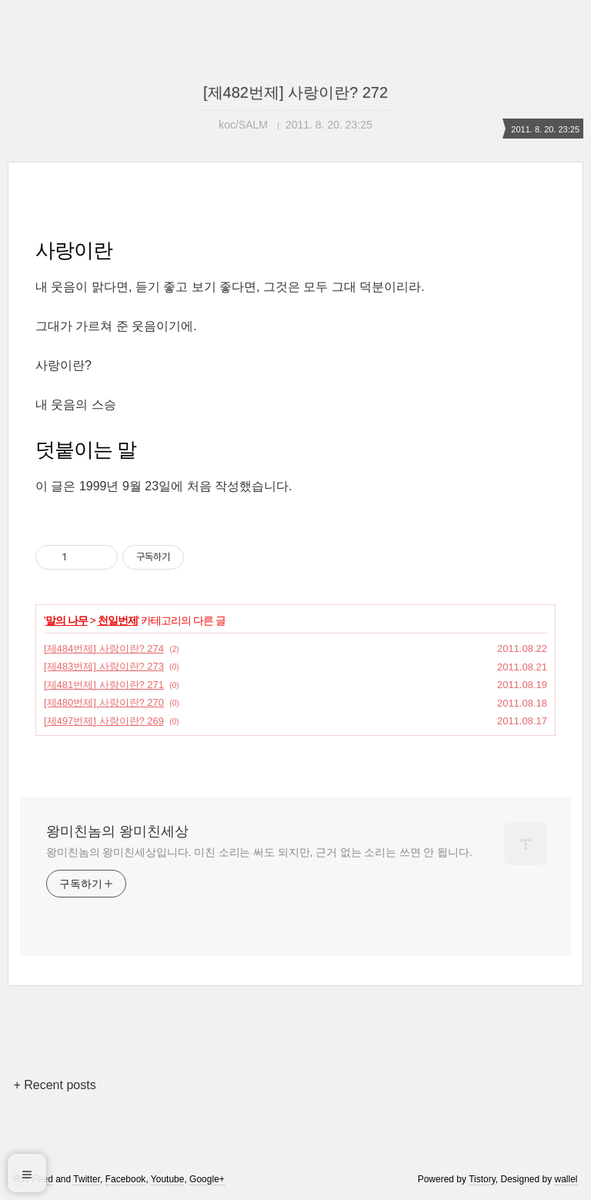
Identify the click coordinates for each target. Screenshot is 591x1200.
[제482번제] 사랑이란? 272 (295, 92)
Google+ (207, 1179)
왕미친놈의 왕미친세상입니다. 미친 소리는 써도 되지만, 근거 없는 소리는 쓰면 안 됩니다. (259, 852)
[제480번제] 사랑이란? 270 (104, 702)
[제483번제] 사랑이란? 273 (104, 666)
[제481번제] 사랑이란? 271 (104, 684)
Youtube (168, 1179)
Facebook (125, 1179)
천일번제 (118, 620)
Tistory (482, 1179)
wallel (566, 1179)
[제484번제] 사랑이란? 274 (104, 648)
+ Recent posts (54, 1084)
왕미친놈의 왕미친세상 (117, 831)
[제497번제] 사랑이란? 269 (104, 721)
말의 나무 (66, 620)
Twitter (86, 1179)
